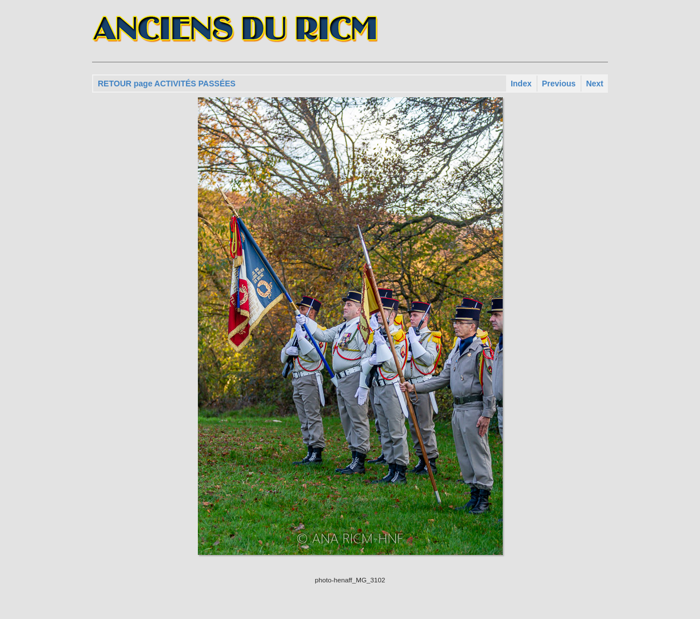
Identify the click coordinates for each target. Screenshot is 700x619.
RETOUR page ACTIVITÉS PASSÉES (167, 83)
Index (521, 83)
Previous (559, 83)
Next (594, 83)
